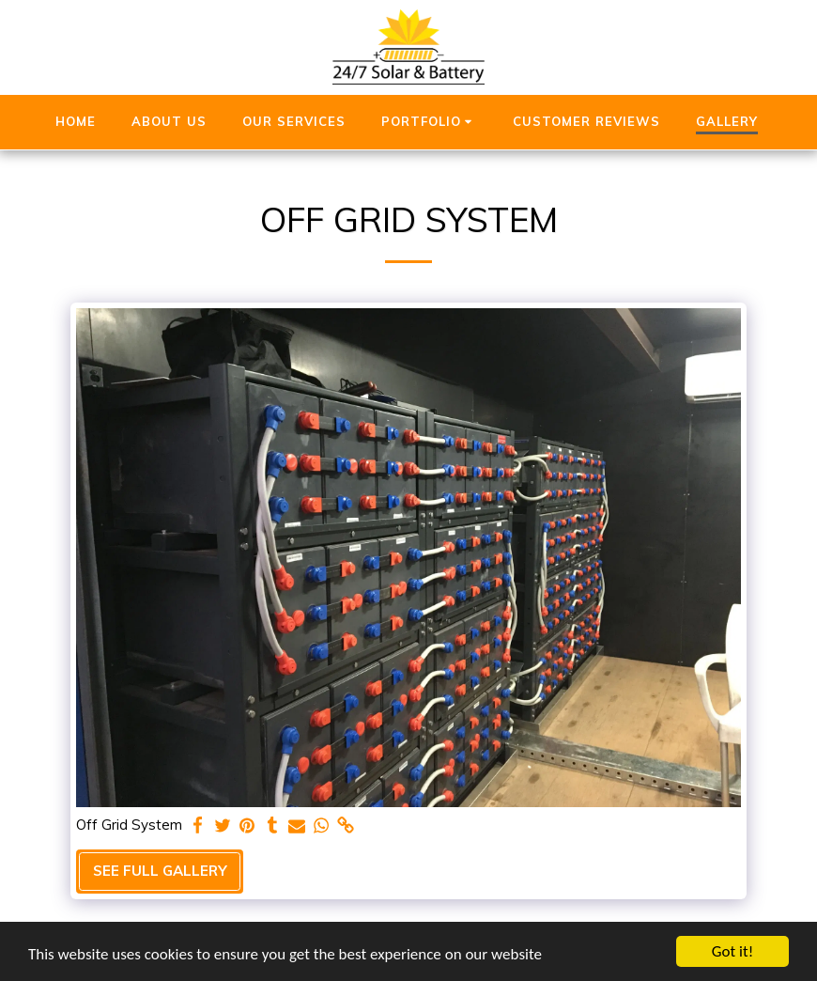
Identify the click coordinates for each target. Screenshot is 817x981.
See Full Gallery (160, 871)
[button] (429, 122)
